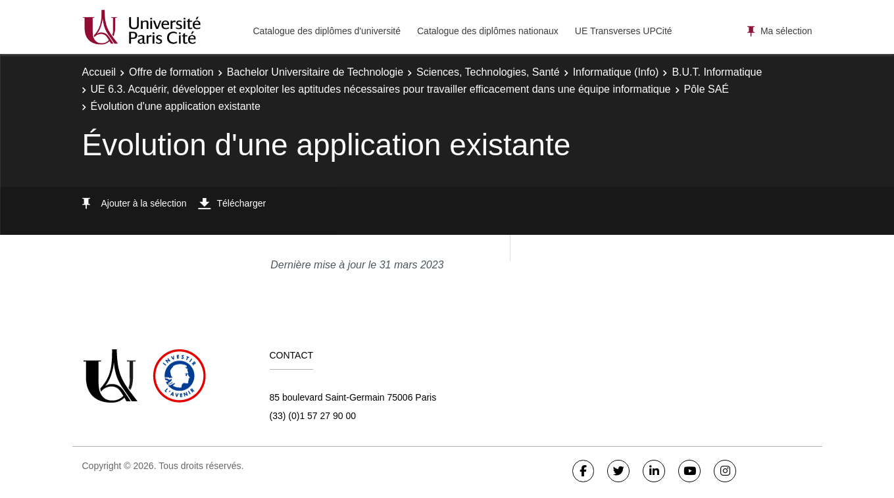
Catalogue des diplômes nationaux (488, 31)
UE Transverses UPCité (623, 31)
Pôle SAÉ (706, 89)
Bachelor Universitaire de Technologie (315, 72)
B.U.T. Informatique (717, 72)
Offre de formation (171, 72)
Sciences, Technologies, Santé (488, 72)
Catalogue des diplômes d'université (327, 31)
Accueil (99, 72)
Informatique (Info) (616, 72)
